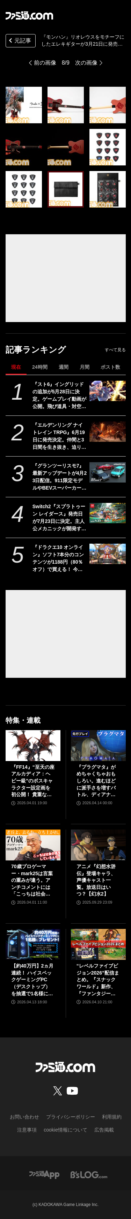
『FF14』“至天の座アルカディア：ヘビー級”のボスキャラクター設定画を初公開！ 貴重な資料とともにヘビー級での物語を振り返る (32, 781)
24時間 (40, 367)
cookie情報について (65, 1130)
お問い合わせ (24, 1117)
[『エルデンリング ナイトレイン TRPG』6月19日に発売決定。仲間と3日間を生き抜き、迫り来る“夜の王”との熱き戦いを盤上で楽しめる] (107, 431)
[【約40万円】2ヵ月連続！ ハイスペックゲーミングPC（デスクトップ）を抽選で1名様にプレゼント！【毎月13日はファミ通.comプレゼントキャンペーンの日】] (33, 944)
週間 (63, 367)
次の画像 (86, 63)
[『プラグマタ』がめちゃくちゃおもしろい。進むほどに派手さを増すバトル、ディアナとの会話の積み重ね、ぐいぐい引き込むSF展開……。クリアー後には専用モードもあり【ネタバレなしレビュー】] (98, 745)
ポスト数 (110, 367)
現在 (16, 367)
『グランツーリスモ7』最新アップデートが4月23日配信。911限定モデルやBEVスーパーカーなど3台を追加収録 (59, 477)
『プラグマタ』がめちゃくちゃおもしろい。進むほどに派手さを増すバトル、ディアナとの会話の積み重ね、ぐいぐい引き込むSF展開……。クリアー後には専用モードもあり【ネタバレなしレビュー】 (97, 781)
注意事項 (27, 1130)
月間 (84, 367)
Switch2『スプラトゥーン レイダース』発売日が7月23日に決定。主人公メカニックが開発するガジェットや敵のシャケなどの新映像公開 (59, 518)
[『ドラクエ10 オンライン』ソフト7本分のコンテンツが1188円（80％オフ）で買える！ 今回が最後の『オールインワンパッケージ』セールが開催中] (107, 554)
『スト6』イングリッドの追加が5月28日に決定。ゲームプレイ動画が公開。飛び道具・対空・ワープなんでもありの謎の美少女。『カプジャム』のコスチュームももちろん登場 (59, 395)
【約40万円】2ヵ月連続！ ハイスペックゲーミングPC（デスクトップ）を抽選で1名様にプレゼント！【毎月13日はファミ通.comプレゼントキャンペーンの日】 (32, 980)
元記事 (19, 41)
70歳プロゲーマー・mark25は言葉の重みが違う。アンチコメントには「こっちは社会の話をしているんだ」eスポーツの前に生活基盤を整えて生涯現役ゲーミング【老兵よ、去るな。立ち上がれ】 (32, 881)
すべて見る (115, 349)
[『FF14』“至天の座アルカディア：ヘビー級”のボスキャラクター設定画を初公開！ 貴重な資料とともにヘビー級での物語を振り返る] (33, 745)
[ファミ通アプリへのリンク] (44, 1174)
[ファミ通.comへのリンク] (29, 15)
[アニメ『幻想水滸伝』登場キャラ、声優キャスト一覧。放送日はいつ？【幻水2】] (98, 845)
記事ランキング (36, 349)
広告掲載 (104, 1130)
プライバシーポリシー (70, 1117)
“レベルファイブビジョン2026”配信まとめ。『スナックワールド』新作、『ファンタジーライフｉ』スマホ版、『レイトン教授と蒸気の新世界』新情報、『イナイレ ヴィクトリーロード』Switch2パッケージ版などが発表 (98, 980)
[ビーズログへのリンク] (89, 1174)
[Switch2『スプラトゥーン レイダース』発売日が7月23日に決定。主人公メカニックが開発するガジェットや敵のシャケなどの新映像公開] (107, 513)
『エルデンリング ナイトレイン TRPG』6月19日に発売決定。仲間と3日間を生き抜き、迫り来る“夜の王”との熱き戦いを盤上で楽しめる (59, 436)
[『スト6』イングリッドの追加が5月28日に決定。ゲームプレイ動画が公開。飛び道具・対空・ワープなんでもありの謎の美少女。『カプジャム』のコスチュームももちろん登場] (107, 391)
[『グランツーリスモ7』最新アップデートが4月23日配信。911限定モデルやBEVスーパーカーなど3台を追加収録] (107, 472)
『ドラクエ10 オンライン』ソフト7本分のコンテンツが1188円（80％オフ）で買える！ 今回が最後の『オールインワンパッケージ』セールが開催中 (59, 558)
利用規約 (112, 1117)
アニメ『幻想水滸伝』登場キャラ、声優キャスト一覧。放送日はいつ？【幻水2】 (96, 880)
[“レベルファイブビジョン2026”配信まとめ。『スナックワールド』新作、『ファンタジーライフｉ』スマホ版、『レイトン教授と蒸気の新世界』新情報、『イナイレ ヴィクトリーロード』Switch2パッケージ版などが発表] (98, 944)
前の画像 (45, 63)
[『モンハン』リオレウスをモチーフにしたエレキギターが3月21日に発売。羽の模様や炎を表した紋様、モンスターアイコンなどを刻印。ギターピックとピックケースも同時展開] (24, 105)
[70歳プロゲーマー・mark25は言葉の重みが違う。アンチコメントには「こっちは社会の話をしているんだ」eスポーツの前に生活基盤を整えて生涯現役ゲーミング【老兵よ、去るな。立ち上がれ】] (33, 845)
